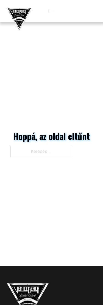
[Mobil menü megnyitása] (51, 11)
